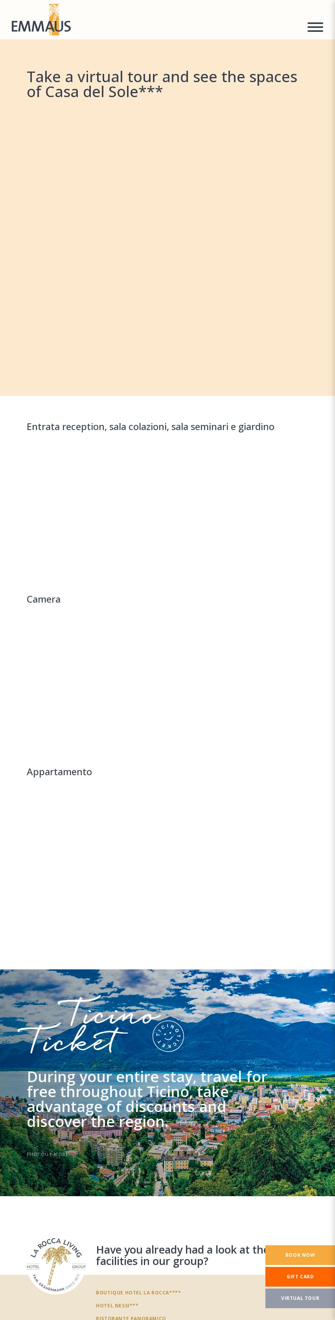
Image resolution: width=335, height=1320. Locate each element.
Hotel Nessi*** (117, 1305)
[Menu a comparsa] (315, 28)
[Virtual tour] (300, 1298)
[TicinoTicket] (167, 1082)
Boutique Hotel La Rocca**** (138, 1292)
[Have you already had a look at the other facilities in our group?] (56, 1264)
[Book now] (300, 1255)
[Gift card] (300, 1277)
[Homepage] (155, 19)
